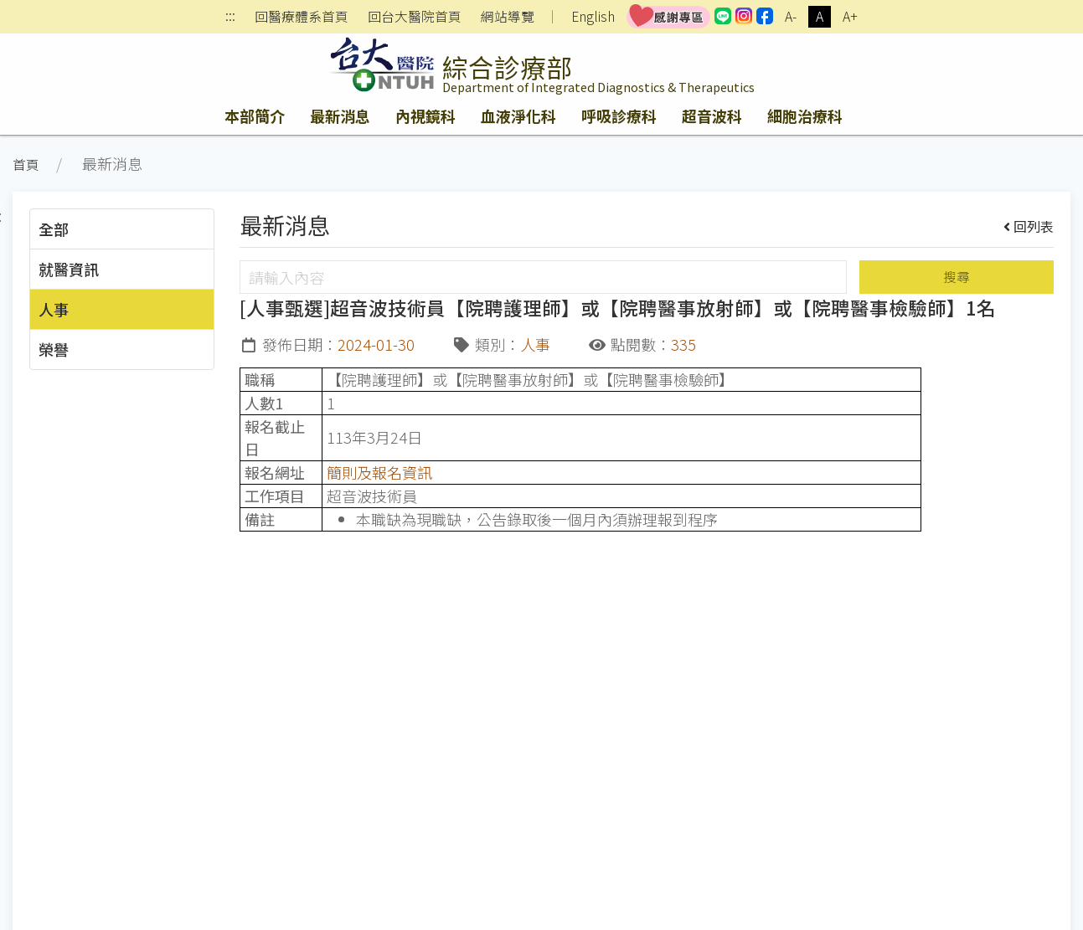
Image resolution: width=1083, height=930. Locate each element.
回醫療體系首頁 (301, 16)
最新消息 (340, 115)
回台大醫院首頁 (415, 16)
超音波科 (712, 115)
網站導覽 (507, 16)
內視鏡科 (425, 115)
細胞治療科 (805, 115)
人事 (54, 309)
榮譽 (54, 349)
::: (230, 17)
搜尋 (956, 276)
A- (791, 16)
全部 (54, 228)
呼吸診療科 (619, 115)
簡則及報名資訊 (379, 472)
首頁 (26, 164)
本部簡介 (254, 115)
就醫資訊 (69, 269)
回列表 (1029, 226)
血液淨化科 (518, 115)
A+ (850, 16)
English (593, 16)
